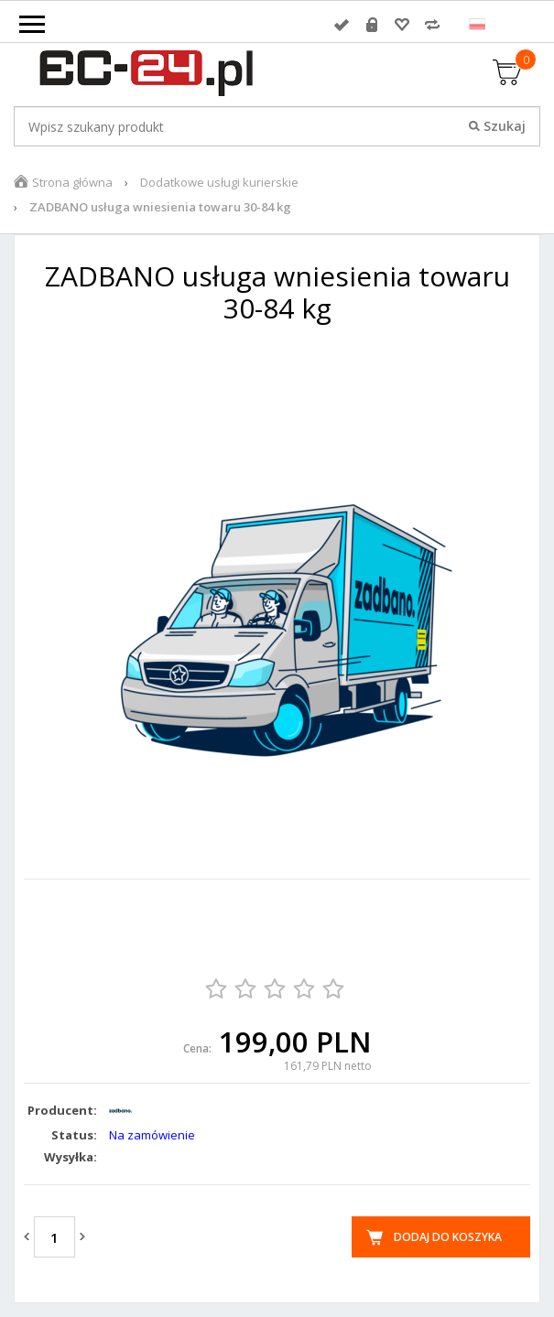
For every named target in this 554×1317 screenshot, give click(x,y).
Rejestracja (372, 25)
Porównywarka (432, 25)
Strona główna (72, 182)
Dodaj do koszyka (448, 1237)
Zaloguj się (341, 25)
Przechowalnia (402, 25)
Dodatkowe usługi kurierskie (219, 182)
